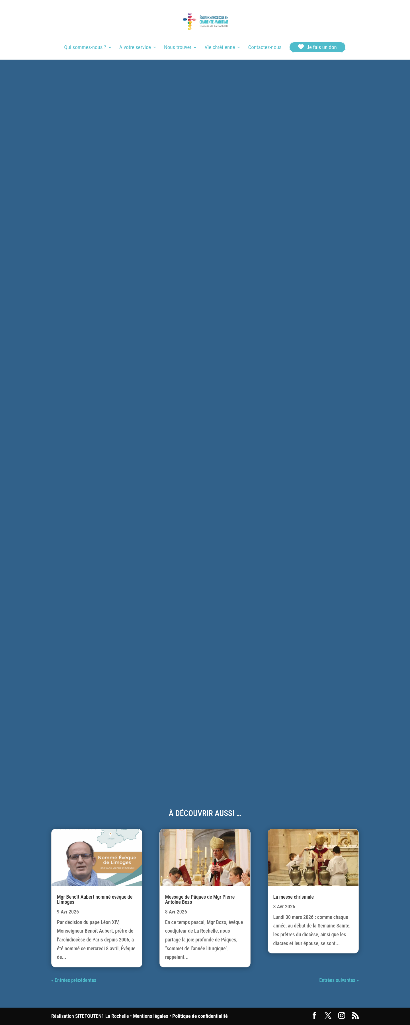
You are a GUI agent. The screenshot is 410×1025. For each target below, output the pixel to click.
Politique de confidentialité (199, 1016)
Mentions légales (150, 1016)
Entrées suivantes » (339, 980)
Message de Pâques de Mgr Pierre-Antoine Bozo (200, 899)
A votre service (135, 47)
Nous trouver (177, 47)
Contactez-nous (264, 47)
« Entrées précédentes (73, 980)
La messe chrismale (293, 897)
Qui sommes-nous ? (85, 47)
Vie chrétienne (219, 47)
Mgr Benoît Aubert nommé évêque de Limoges (94, 899)
